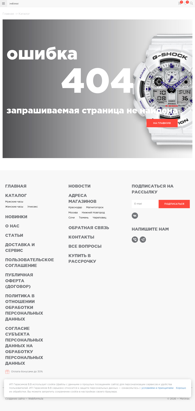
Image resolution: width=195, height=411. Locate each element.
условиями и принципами (157, 388)
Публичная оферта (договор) (19, 280)
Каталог (22, 14)
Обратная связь (88, 227)
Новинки (16, 216)
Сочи (71, 218)
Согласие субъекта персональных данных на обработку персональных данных (24, 346)
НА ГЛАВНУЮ (162, 123)
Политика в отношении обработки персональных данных (24, 307)
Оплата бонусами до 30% (24, 372)
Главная (9, 14)
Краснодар (75, 207)
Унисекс (32, 207)
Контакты (81, 237)
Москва (73, 213)
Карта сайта (139, 249)
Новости (79, 186)
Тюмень (84, 218)
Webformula (35, 399)
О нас (12, 226)
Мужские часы (14, 202)
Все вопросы (85, 246)
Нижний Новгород (93, 213)
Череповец (99, 218)
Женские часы (14, 207)
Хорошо (181, 388)
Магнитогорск (94, 207)
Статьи (14, 235)
